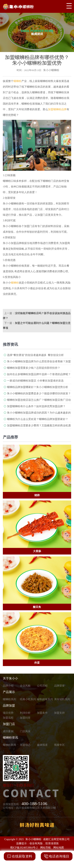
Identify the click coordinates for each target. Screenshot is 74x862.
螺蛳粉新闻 (9, 744)
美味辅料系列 (62, 699)
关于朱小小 (10, 678)
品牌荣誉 (59, 685)
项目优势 (8, 712)
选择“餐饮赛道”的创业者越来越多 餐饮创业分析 (35, 355)
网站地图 (58, 847)
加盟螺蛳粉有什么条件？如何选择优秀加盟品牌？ (36, 406)
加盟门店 (9, 724)
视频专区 (59, 744)
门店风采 (25, 731)
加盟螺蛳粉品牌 (57, 109)
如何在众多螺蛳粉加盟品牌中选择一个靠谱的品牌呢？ (39, 374)
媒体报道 (42, 744)
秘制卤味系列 (45, 699)
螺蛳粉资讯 (10, 737)
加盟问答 (25, 717)
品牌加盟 (9, 705)
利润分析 (25, 712)
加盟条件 (42, 712)
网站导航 (45, 847)
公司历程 (42, 685)
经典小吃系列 (28, 699)
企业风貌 (25, 685)
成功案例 (8, 731)
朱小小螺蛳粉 (33, 839)
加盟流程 (8, 717)
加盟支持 (59, 712)
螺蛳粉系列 (9, 699)
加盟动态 (25, 744)
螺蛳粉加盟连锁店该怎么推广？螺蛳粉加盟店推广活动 (39, 399)
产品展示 (9, 692)
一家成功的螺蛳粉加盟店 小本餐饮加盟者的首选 (35, 380)
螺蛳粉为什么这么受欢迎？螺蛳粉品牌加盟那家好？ (37, 419)
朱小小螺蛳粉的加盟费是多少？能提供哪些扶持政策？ (39, 393)
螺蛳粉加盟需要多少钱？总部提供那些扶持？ (33, 367)
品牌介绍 (8, 685)
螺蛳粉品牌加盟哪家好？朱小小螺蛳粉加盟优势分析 (37, 387)
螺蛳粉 (17, 81)
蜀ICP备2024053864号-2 (24, 847)
